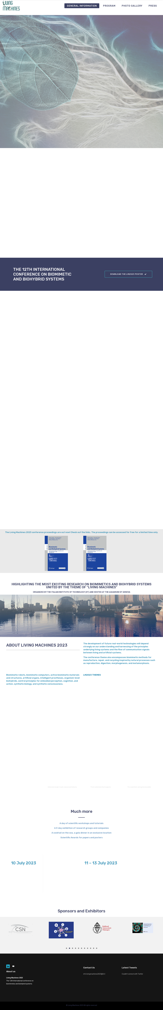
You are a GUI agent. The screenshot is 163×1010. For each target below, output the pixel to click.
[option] (20, 929)
